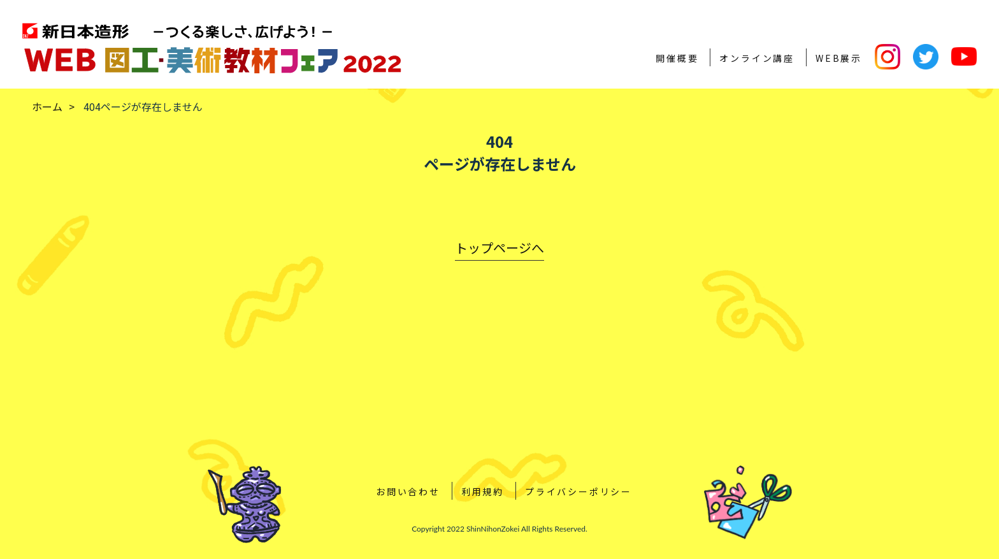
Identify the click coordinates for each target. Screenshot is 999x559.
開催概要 (677, 58)
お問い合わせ (408, 491)
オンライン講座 (756, 58)
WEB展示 (839, 58)
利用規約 (482, 491)
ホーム (47, 106)
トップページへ (499, 247)
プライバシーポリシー (578, 491)
